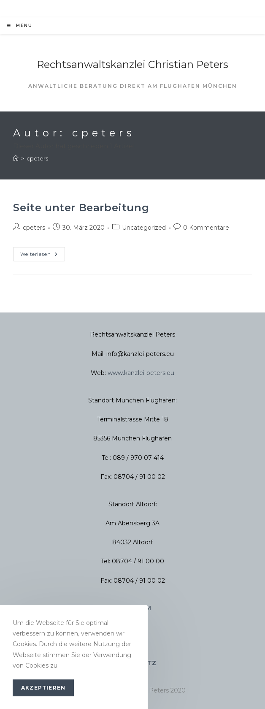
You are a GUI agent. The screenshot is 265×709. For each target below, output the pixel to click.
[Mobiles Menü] (19, 25)
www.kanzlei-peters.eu (141, 373)
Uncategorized (144, 227)
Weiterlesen (42, 252)
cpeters (37, 158)
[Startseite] (16, 158)
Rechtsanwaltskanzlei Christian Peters (132, 64)
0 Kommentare (206, 227)
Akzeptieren (43, 688)
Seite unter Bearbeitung (81, 207)
